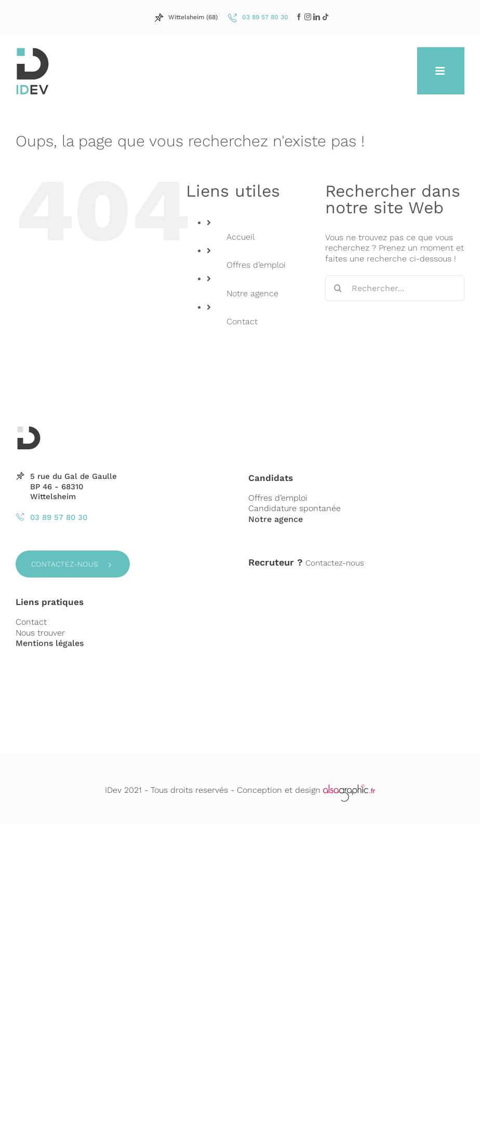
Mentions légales (50, 643)
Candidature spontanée (294, 508)
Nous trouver (40, 633)
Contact (242, 321)
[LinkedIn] (307, 16)
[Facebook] (299, 16)
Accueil (240, 237)
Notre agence (252, 293)
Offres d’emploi (256, 265)
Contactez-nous (65, 564)
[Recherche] (338, 288)
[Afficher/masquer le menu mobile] (440, 70)
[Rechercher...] (394, 288)
